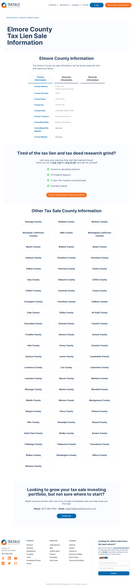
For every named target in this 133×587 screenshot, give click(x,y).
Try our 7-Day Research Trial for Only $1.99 (66, 195)
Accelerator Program (34, 560)
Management (31, 551)
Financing (30, 548)
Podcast (52, 554)
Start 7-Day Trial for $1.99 (118, 5)
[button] (53, 5)
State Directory (55, 545)
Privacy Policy (74, 557)
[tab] (40, 78)
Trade (29, 557)
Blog (51, 548)
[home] (11, 5)
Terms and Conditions (76, 560)
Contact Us (73, 551)
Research (30, 545)
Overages (30, 554)
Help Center (54, 560)
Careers (71, 548)
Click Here (58, 128)
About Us (72, 545)
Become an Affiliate (75, 554)
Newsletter (53, 557)
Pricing (85, 5)
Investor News (55, 551)
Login (96, 5)
